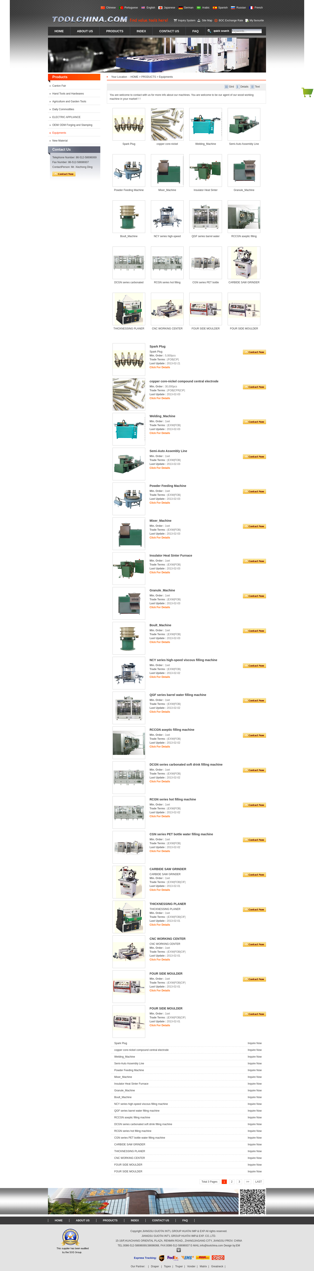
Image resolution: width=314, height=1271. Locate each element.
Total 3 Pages (209, 1181)
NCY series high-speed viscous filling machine (141, 1104)
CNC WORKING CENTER (167, 328)
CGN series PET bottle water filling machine (139, 1137)
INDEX (135, 1220)
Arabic (206, 7)
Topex (167, 1266)
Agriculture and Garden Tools (69, 101)
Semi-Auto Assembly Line (244, 143)
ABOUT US (83, 1220)
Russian (241, 7)
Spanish (223, 7)
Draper (155, 1266)
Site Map (207, 20)
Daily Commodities (63, 109)
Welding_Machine (205, 143)
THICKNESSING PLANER (128, 328)
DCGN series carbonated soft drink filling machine (143, 1124)
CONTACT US (160, 1220)
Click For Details (160, 367)
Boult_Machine (128, 236)
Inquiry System (186, 20)
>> (247, 1181)
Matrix (203, 1266)
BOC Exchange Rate (231, 20)
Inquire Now (255, 1043)
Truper (179, 1266)
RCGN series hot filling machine (132, 1131)
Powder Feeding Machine (129, 190)
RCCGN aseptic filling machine (132, 1117)
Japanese (169, 7)
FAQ (185, 1220)
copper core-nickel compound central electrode (141, 1050)
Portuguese (131, 7)
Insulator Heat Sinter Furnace (131, 1083)
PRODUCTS (148, 76)
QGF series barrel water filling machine (136, 1110)
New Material (60, 140)
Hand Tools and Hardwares (68, 93)
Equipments (166, 76)
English (151, 7)
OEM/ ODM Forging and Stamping (72, 125)
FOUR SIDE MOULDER (206, 328)
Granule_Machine (244, 190)
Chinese (111, 7)
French (259, 7)
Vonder (191, 1266)
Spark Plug (129, 143)
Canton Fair (59, 85)
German (188, 7)
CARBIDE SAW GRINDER (244, 282)
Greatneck (217, 1266)
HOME (134, 76)
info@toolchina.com (211, 1245)
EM (238, 1245)
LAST (258, 1181)
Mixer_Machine (167, 190)
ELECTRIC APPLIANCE (66, 117)
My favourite (257, 20)
